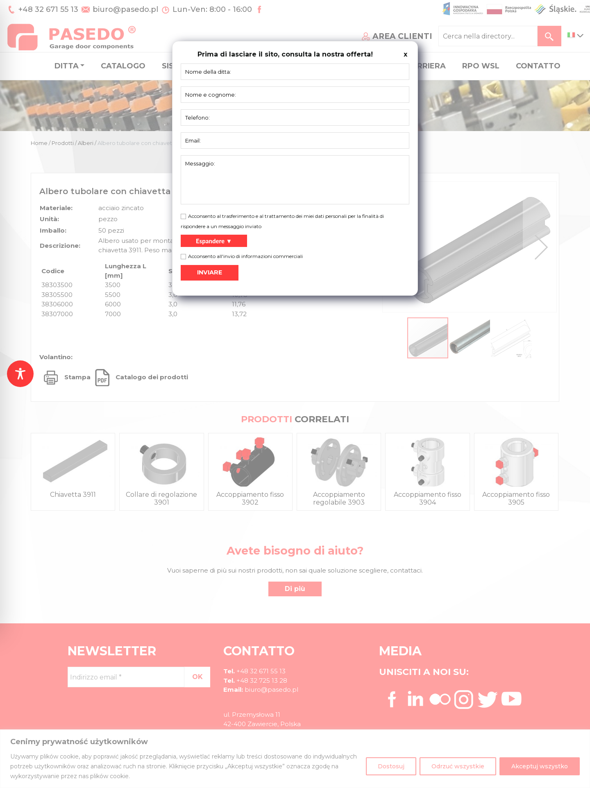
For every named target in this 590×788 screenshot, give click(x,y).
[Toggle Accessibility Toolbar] (20, 374)
